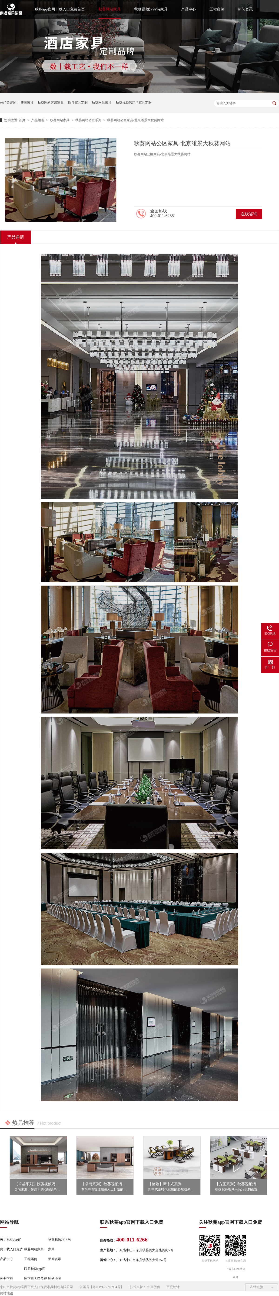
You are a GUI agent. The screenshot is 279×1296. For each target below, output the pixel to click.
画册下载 (6, 1278)
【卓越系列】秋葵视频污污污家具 (42, 1184)
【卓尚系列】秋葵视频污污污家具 (109, 1184)
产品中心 (188, 9)
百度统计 (172, 1287)
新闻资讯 (245, 9)
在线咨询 (249, 214)
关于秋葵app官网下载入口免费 (11, 1244)
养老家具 (26, 102)
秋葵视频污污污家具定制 (134, 102)
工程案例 (216, 9)
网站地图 (54, 1278)
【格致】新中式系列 (165, 1184)
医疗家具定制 (78, 102)
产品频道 (38, 120)
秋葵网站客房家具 (51, 102)
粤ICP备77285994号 (106, 1287)
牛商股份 (153, 1287)
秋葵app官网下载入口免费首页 (60, 9)
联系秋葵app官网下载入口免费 (35, 1273)
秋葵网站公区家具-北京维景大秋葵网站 (135, 120)
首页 (22, 120)
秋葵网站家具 (109, 9)
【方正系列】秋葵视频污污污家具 (243, 1184)
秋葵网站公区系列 (88, 120)
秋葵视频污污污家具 (151, 9)
